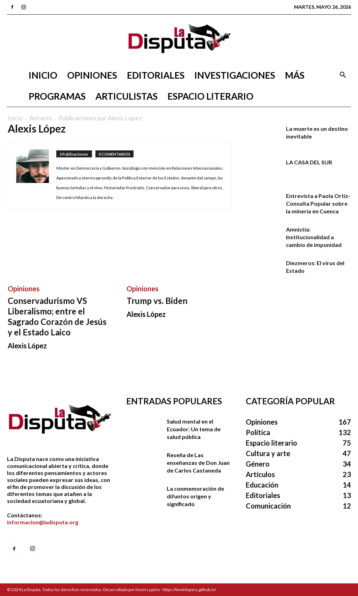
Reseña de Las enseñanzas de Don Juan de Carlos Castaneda (198, 463)
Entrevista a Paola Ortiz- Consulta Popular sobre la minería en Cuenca (318, 203)
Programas (57, 96)
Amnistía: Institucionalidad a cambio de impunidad (314, 237)
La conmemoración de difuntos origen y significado (195, 496)
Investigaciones (234, 75)
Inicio (43, 75)
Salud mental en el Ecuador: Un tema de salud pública (194, 429)
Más (295, 75)
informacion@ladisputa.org (42, 522)
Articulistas (126, 96)
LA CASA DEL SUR (309, 162)
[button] (342, 76)
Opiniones (92, 75)
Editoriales (156, 75)
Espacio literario (210, 96)
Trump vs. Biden (157, 301)
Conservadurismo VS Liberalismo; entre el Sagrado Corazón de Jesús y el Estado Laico (57, 316)
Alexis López (27, 345)
